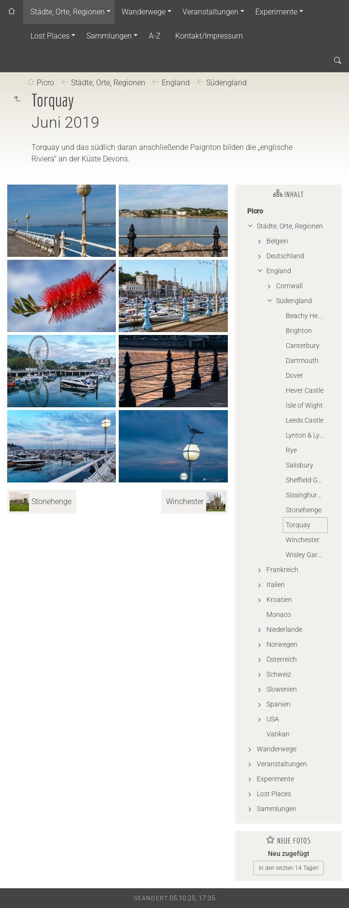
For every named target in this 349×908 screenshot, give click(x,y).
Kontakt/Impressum (209, 35)
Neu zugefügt (288, 853)
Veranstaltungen (210, 11)
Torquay (298, 525)
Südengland (226, 82)
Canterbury (303, 345)
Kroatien (279, 599)
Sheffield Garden (306, 480)
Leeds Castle (304, 420)
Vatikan (278, 734)
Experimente (276, 11)
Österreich (281, 659)
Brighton (299, 330)
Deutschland (285, 256)
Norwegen (281, 644)
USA (272, 719)
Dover (294, 375)
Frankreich (282, 570)
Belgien (277, 241)
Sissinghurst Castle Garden (306, 495)
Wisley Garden (306, 555)
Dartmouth (302, 360)
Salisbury (299, 465)
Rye (291, 450)
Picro (45, 82)
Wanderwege (144, 11)
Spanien (278, 704)
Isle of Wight (304, 405)
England (176, 82)
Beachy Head (305, 316)
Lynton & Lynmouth (306, 435)
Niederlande (284, 629)
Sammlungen (109, 35)
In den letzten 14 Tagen (289, 868)
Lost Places (50, 35)
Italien (275, 584)
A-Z (155, 35)
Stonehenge (303, 510)
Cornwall (289, 286)
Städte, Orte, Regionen (67, 11)
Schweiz (278, 674)
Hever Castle (304, 390)
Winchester (303, 540)
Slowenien (281, 689)
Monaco (278, 614)
